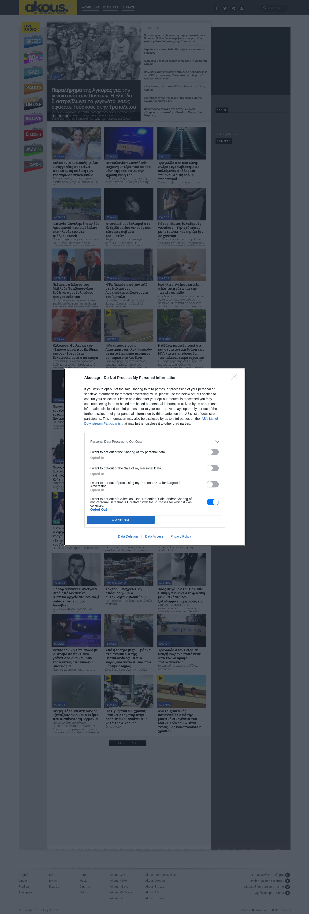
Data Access (154, 536)
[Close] (235, 378)
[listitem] (154, 441)
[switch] (213, 452)
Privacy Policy (181, 536)
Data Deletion (128, 536)
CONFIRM (121, 519)
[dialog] (154, 457)
